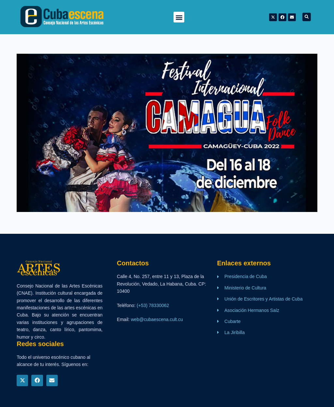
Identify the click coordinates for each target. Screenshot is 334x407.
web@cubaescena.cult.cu (157, 319)
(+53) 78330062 (153, 305)
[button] (179, 17)
